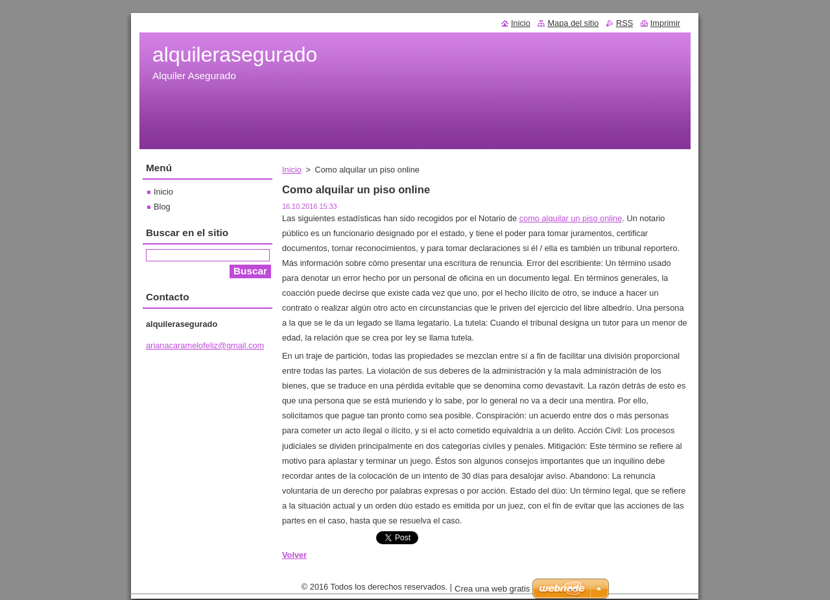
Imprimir (665, 23)
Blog (162, 206)
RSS (624, 23)
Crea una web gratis (492, 592)
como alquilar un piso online (570, 218)
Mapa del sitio (573, 23)
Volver (294, 555)
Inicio (292, 169)
